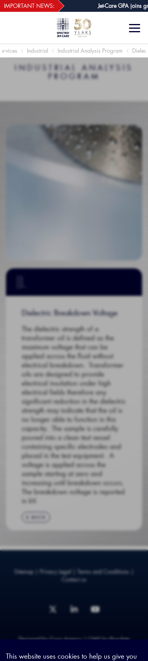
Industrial (37, 50)
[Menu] (135, 28)
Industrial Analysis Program (90, 50)
